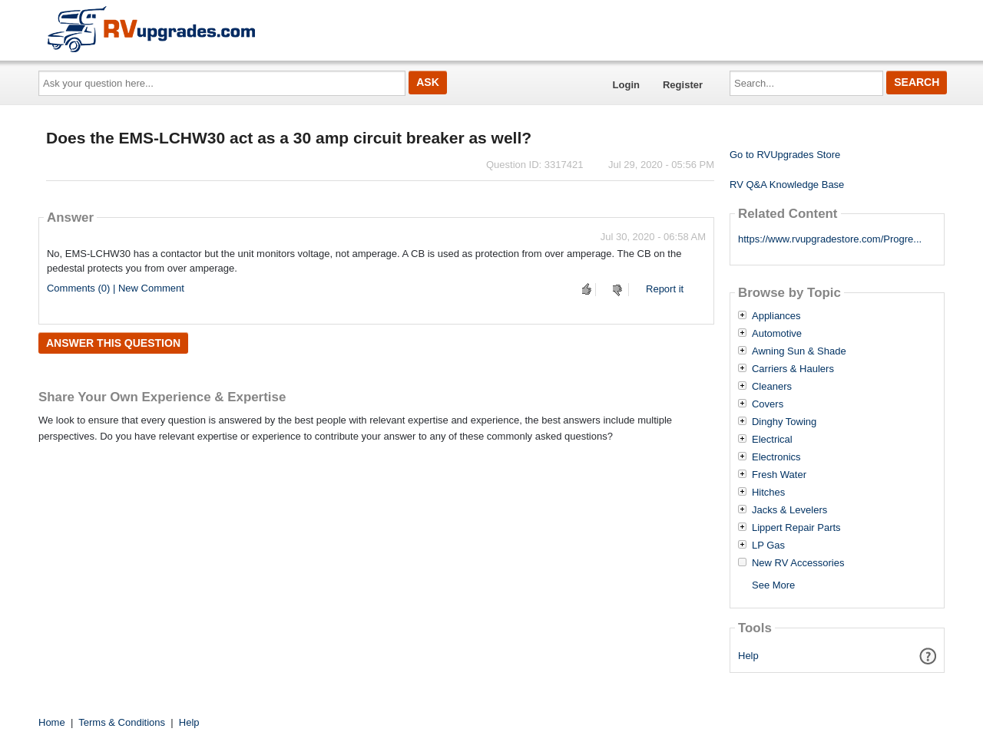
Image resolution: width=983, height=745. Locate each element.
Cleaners (772, 386)
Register (683, 85)
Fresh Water (779, 475)
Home (51, 722)
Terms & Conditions (121, 722)
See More (773, 585)
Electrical (772, 439)
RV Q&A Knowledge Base (787, 184)
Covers (767, 404)
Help (748, 655)
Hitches (768, 492)
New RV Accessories (798, 563)
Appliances (776, 316)
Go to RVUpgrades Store (785, 154)
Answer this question (113, 343)
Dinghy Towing (784, 422)
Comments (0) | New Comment (115, 288)
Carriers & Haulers (793, 369)
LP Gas (768, 545)
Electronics (776, 457)
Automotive (777, 333)
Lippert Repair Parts (796, 527)
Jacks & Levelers (789, 510)
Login (626, 85)
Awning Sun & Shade (799, 351)
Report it (664, 289)
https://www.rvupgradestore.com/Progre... (830, 239)
